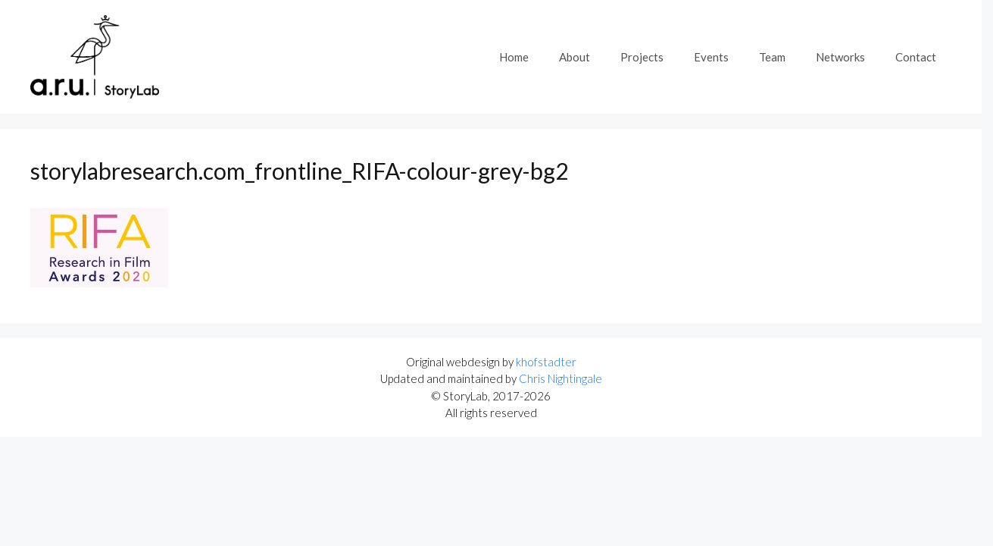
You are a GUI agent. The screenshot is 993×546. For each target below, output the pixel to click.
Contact (915, 57)
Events (711, 57)
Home (514, 57)
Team (772, 57)
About (574, 57)
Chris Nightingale (560, 378)
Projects (642, 57)
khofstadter (546, 362)
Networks (840, 57)
